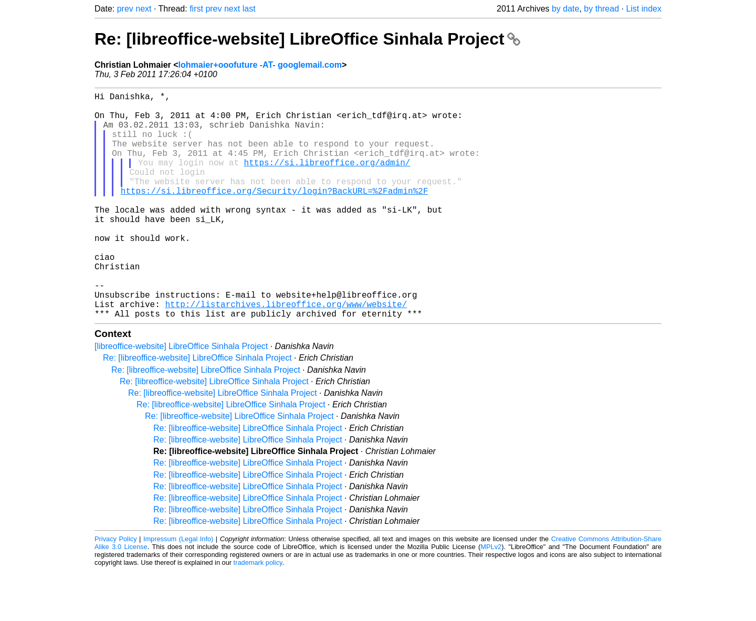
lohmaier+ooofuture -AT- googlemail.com (260, 64)
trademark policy (258, 613)
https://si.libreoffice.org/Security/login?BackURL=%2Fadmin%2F (274, 213)
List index (644, 8)
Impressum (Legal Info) (178, 589)
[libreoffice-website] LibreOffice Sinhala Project (181, 396)
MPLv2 (490, 597)
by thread (601, 8)
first (196, 8)
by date (565, 8)
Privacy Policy (115, 589)
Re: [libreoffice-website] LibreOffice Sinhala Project (307, 38)
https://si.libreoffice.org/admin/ (327, 179)
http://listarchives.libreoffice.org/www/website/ (286, 352)
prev (125, 8)
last (249, 8)
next (143, 8)
